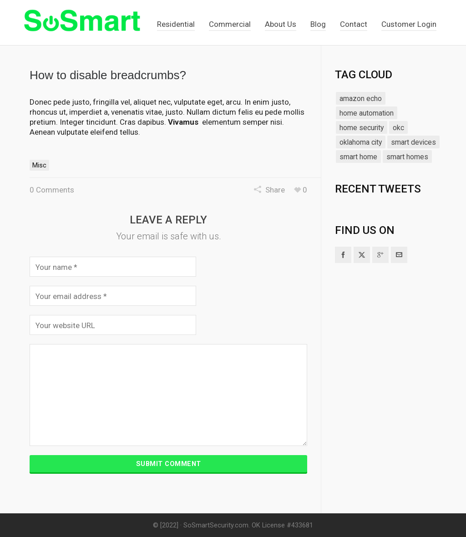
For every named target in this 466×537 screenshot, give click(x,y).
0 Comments (52, 189)
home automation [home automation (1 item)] (366, 113)
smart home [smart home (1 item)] (358, 156)
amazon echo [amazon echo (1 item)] (360, 98)
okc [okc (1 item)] (398, 127)
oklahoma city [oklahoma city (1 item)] (360, 142)
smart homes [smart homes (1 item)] (407, 156)
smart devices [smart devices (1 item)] (413, 142)
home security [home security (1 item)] (361, 127)
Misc (39, 165)
